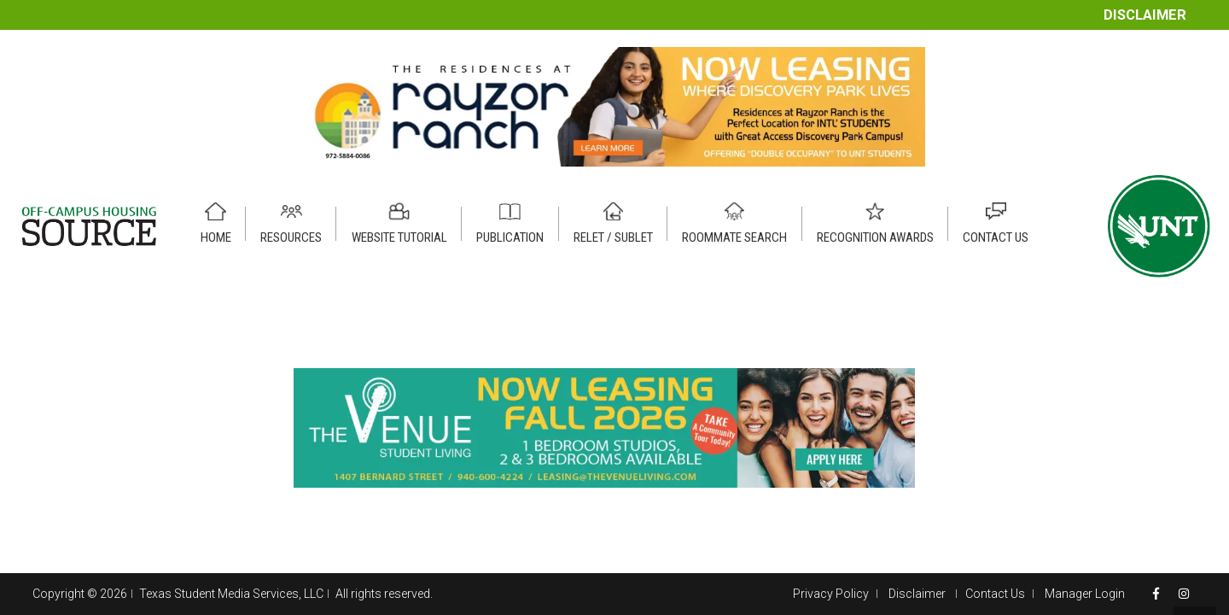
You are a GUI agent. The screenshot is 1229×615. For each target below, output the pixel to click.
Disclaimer (1145, 15)
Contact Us (995, 593)
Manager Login (1085, 593)
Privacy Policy (831, 593)
